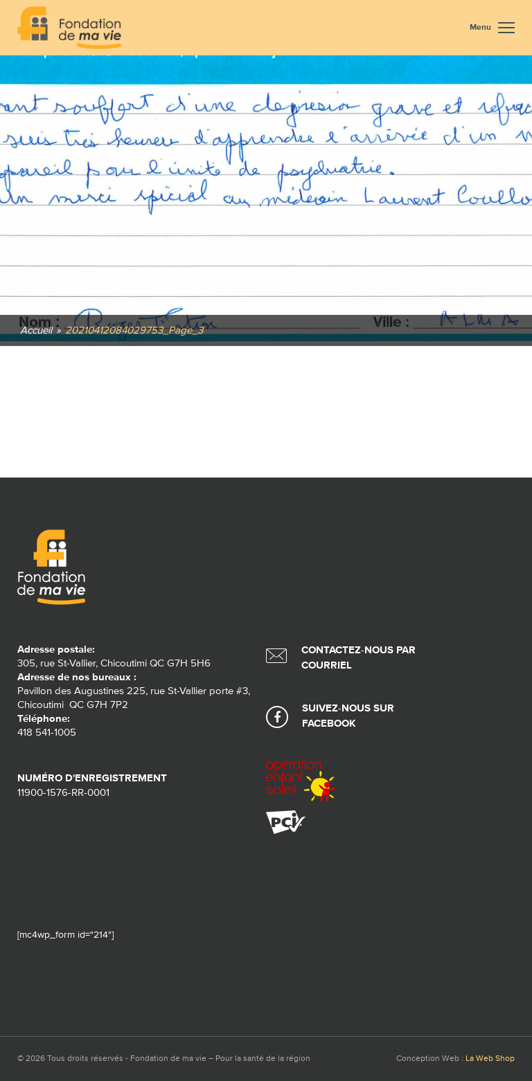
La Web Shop (490, 1059)
